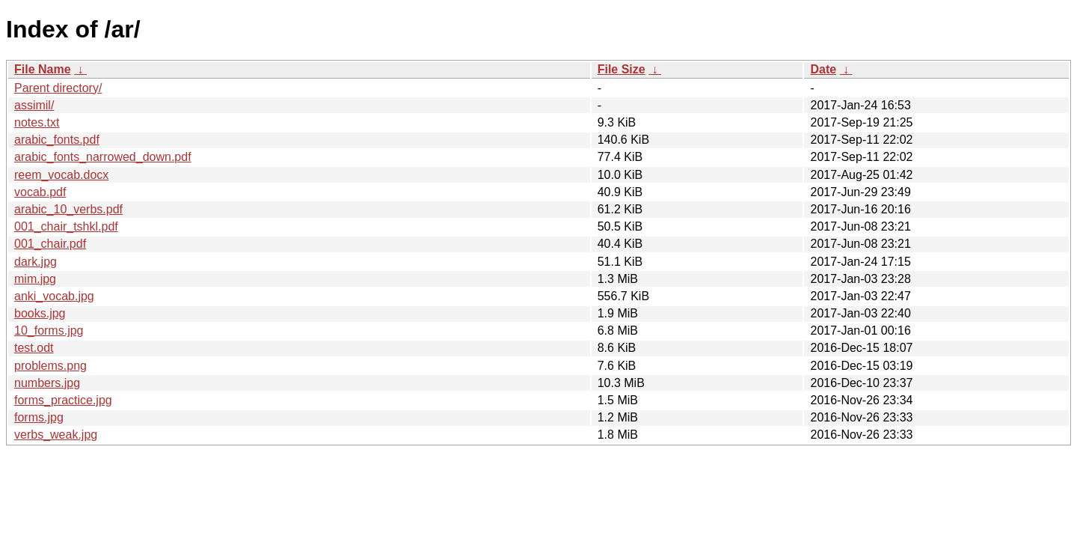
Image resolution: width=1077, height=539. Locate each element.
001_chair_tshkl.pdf (66, 226)
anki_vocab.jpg (54, 296)
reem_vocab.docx (61, 174)
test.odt (33, 347)
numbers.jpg (47, 383)
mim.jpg (35, 278)
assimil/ (34, 105)
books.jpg (40, 313)
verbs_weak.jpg (55, 434)
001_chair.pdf (50, 243)
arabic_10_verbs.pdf (68, 209)
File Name (42, 69)
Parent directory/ (58, 88)
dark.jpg (35, 261)
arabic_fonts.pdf (56, 139)
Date (823, 69)
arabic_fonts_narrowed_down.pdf (102, 156)
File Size (621, 69)
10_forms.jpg (49, 330)
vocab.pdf (40, 192)
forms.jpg (39, 417)
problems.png (50, 365)
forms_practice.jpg (63, 400)
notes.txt (36, 122)
